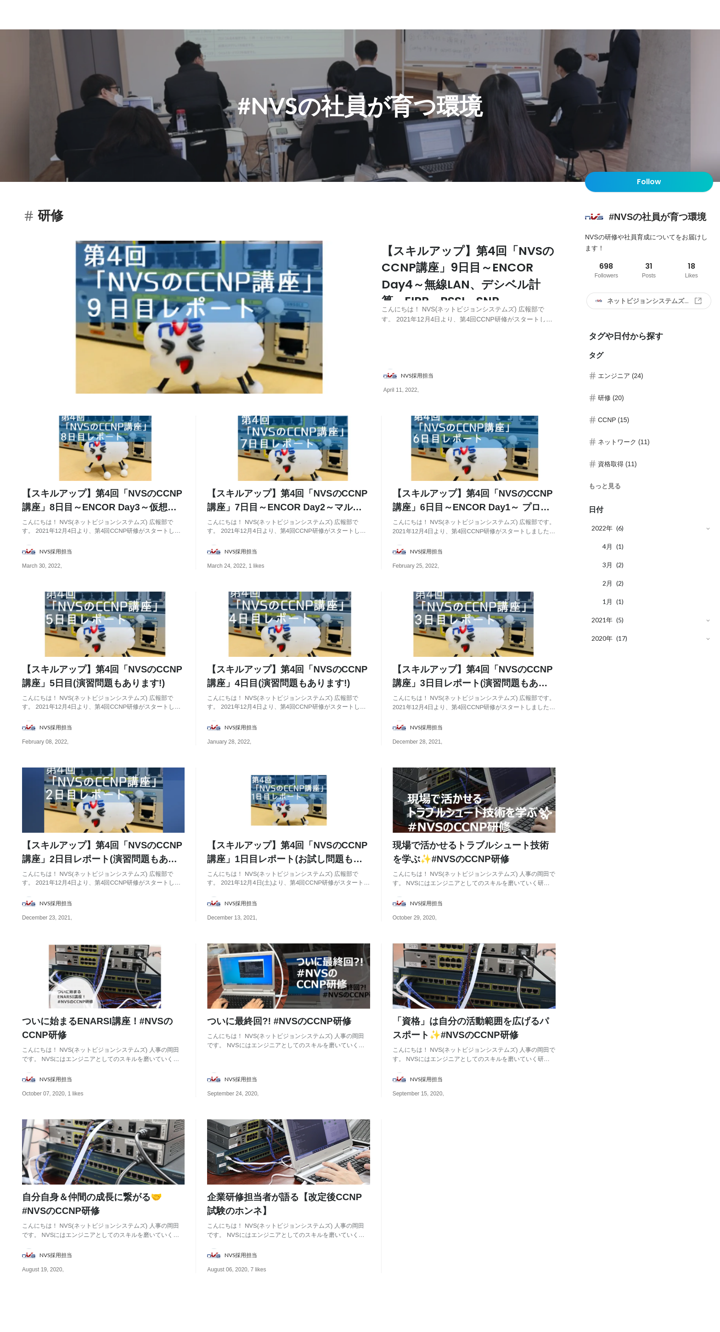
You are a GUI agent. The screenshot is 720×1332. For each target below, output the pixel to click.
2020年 (602, 638)
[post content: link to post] (469, 287)
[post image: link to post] (198, 320)
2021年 (602, 620)
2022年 (602, 528)
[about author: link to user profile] (475, 381)
